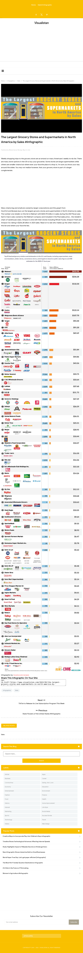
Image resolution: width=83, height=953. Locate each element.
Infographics (7, 690)
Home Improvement (48, 803)
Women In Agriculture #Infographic (15, 873)
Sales (16, 690)
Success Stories (47, 815)
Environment (46, 791)
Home (33, 5)
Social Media (46, 811)
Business (7, 778)
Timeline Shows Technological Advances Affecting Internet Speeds (26, 841)
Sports (7, 815)
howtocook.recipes (21, 675)
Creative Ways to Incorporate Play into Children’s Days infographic (26, 836)
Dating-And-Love (47, 783)
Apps (43, 774)
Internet (7, 807)
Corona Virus (9, 783)
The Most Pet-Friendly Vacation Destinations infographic (23, 863)
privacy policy (28, 936)
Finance (44, 795)
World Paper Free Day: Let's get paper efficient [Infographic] (24, 857)
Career (44, 778)
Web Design (45, 824)
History (7, 803)
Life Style (45, 807)
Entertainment (9, 791)
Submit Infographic (45, 5)
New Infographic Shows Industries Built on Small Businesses (24, 852)
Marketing (8, 811)
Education (45, 787)
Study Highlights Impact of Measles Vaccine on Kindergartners (25, 847)
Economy (8, 787)
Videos (7, 824)
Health (44, 799)
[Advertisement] (41, 42)
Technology (8, 820)
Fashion (7, 795)
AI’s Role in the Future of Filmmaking (15, 868)
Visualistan (43, 947)
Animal (7, 774)
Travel (44, 820)
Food (6, 799)
